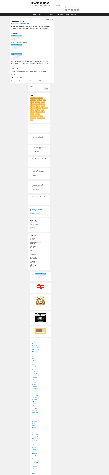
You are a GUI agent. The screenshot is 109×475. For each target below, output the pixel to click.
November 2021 (35, 438)
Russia (32, 101)
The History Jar (33, 212)
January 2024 (35, 390)
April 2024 (34, 384)
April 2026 (34, 340)
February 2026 (35, 343)
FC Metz (31, 225)
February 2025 (35, 366)
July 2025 (34, 356)
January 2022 (35, 434)
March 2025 (34, 364)
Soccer (32, 109)
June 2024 (34, 380)
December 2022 (35, 414)
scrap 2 (48, 63)
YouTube (69, 10)
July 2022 (34, 423)
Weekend (22, 80)
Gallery (51, 14)
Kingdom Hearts (59, 14)
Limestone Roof (39, 3)
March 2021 (34, 453)
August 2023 (34, 399)
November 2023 (35, 393)
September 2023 (35, 397)
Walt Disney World (34, 103)
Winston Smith (26, 23)
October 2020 (35, 462)
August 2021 (34, 443)
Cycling (45, 14)
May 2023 (34, 405)
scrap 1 (42, 63)
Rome (44, 99)
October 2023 (35, 395)
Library (67, 14)
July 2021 (34, 445)
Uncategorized (44, 107)
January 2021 (35, 456)
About (40, 14)
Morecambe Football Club (35, 223)
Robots (43, 105)
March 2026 (34, 341)
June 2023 (34, 403)
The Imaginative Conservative (36, 209)
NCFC (31, 228)
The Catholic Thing (33, 210)
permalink (39, 80)
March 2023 (34, 408)
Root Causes (38, 107)
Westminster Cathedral (34, 213)
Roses (39, 117)
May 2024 (34, 382)
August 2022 (34, 421)
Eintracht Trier (32, 227)
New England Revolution (35, 224)
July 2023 (34, 401)
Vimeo (72, 10)
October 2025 (35, 351)
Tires (32, 119)
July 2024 (34, 379)
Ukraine (43, 117)
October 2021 (35, 440)
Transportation (33, 117)
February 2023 (35, 410)
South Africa (38, 113)
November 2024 (35, 371)
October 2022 (35, 418)
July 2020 (34, 468)
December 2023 (35, 392)
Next (51, 19)
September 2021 (35, 442)
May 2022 (34, 427)
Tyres (42, 109)
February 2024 (35, 388)
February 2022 (35, 432)
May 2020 (34, 471)
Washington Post (41, 103)
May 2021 (34, 449)
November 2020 (35, 460)
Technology (38, 111)
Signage (43, 101)
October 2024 (35, 373)
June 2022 (34, 425)
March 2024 (34, 386)
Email (78, 10)
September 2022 (35, 419)
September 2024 (35, 375)
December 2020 (35, 458)
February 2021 (35, 455)
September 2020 (35, 464)
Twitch (43, 111)
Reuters (32, 113)
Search (31, 86)
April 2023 (34, 406)
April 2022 (34, 429)
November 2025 (35, 349)
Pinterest (66, 10)
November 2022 (35, 416)
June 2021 (34, 447)
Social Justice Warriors (34, 115)
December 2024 (35, 369)
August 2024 (34, 377)
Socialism (32, 111)
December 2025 (35, 347)
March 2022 (34, 430)
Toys (41, 115)
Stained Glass (40, 97)
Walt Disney (37, 109)
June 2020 (34, 469)
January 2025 (35, 367)
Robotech (32, 105)
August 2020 (34, 466)
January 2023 (35, 412)
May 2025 (34, 360)
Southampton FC (33, 221)
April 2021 (34, 451)
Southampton (33, 99)
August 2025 (34, 354)
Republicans (37, 101)
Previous (46, 19)
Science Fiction (33, 97)
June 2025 (34, 358)
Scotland (32, 107)
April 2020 (34, 473)
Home (34, 14)
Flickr (75, 10)
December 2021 (35, 436)
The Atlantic (39, 99)
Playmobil (73, 14)
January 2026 (35, 345)
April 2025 (34, 362)
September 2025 (35, 353)
